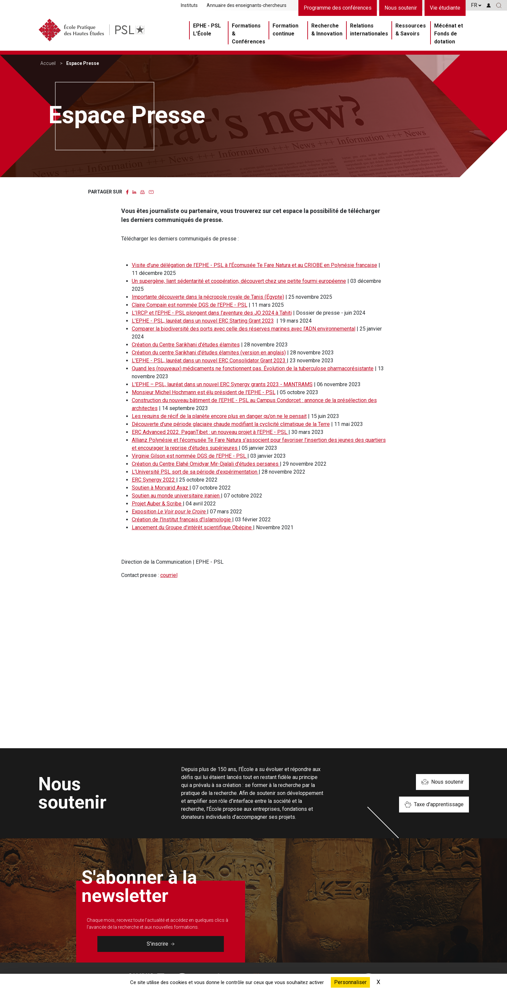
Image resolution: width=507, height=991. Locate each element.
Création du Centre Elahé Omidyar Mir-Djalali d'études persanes (206, 464)
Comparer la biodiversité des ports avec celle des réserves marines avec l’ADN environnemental (243, 329)
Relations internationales (369, 30)
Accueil (48, 63)
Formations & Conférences (248, 34)
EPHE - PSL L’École (207, 30)
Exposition (169, 511)
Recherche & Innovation (326, 30)
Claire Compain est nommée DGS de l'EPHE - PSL (189, 305)
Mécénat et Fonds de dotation (448, 34)
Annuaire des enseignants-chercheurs (246, 5)
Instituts (189, 5)
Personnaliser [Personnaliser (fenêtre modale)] (350, 982)
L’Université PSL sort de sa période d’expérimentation (195, 472)
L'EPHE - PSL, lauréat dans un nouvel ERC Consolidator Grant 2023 (209, 360)
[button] (499, 5)
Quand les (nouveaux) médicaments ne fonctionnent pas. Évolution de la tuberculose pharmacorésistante (253, 368)
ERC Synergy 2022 (154, 480)
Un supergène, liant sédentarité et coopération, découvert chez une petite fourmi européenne (239, 281)
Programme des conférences (338, 8)
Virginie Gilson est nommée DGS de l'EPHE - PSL (189, 456)
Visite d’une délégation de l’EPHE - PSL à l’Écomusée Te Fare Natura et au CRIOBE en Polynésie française (254, 265)
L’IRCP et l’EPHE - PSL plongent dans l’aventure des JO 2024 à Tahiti (212, 313)
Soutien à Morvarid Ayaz (160, 488)
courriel (168, 575)
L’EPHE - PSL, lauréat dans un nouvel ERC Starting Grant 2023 (203, 321)
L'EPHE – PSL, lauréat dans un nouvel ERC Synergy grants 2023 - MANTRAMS (222, 384)
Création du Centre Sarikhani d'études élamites (186, 344)
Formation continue (285, 30)
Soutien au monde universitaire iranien (176, 496)
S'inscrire (161, 944)
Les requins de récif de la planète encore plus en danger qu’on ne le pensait (219, 416)
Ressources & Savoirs (410, 30)
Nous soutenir (400, 8)
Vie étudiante (445, 8)
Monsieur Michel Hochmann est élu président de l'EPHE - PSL (204, 392)
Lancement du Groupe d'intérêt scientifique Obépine (192, 527)
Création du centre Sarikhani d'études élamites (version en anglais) (209, 352)
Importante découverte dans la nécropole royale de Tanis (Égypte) (208, 297)
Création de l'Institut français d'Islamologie (182, 519)
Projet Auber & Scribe (157, 503)
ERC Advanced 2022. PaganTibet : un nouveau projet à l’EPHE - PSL (210, 432)
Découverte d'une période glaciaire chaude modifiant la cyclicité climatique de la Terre (231, 424)
